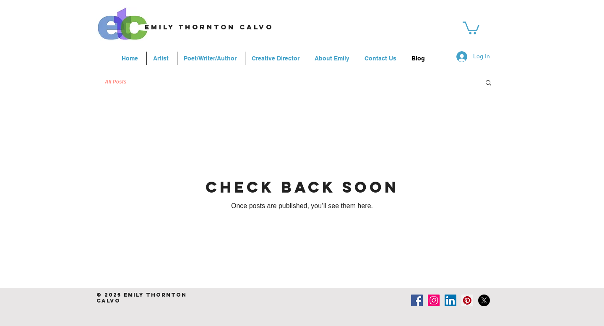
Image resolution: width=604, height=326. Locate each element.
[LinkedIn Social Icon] (450, 300)
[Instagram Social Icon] (434, 300)
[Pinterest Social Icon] (467, 300)
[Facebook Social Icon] (417, 300)
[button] (488, 83)
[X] (484, 300)
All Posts (115, 82)
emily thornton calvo (209, 27)
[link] (471, 27)
